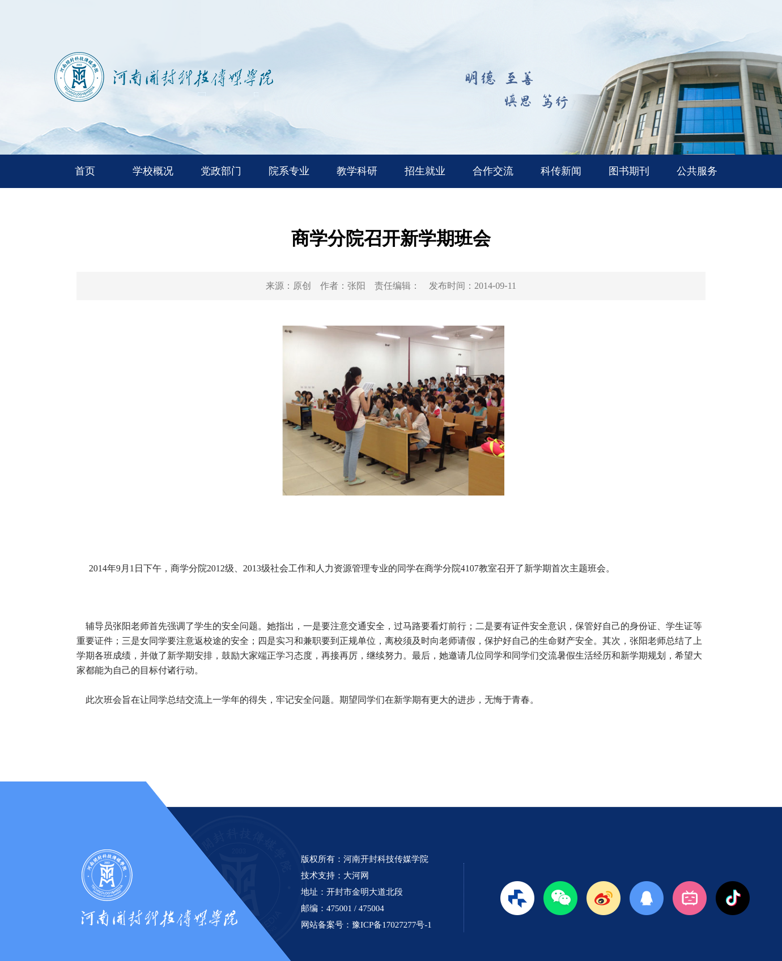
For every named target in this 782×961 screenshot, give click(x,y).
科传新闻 (561, 171)
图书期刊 (629, 171)
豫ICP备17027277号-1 (392, 924)
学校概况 (153, 171)
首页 (85, 171)
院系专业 (289, 171)
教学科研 (357, 171)
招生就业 (425, 171)
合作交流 (493, 171)
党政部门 (221, 171)
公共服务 (697, 171)
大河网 (356, 875)
